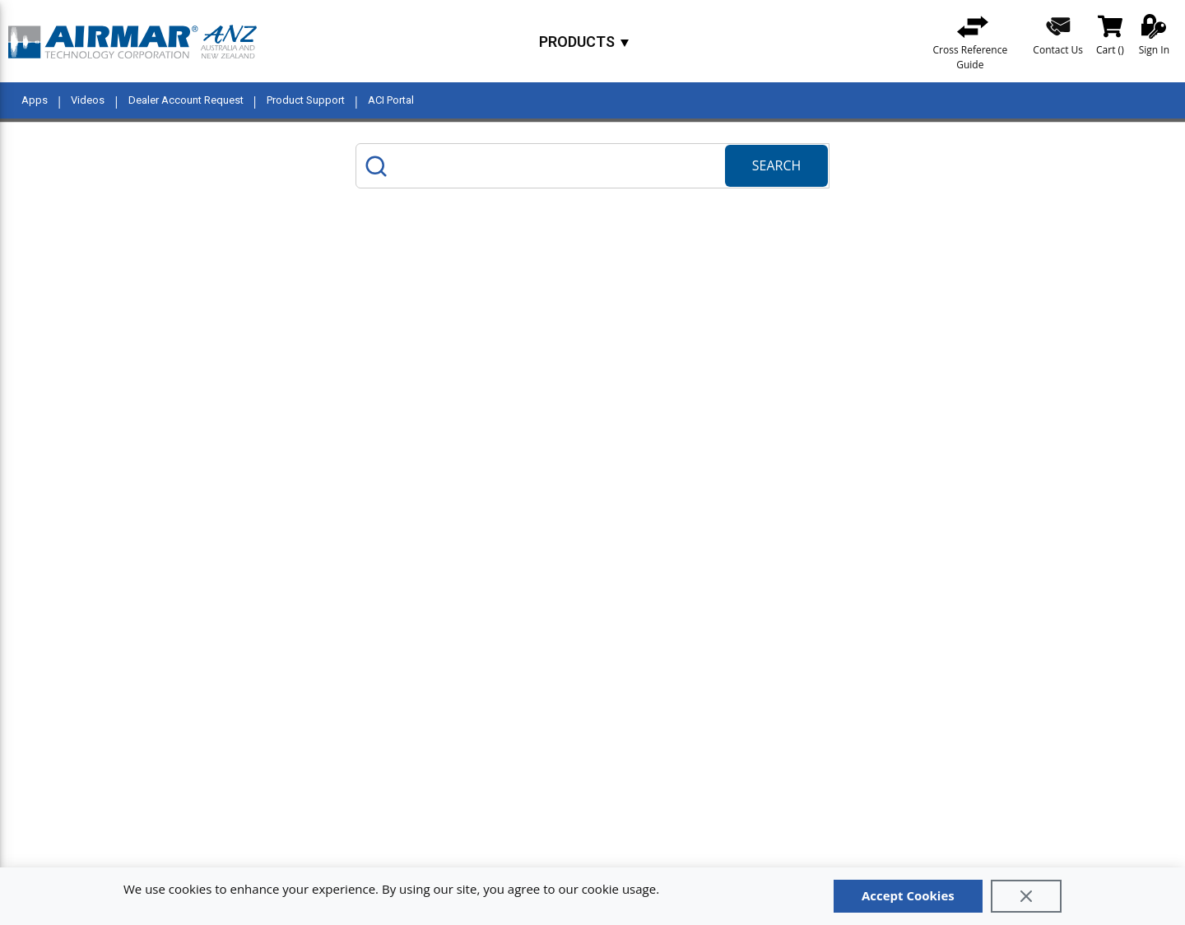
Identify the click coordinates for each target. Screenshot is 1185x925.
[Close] (1026, 896)
